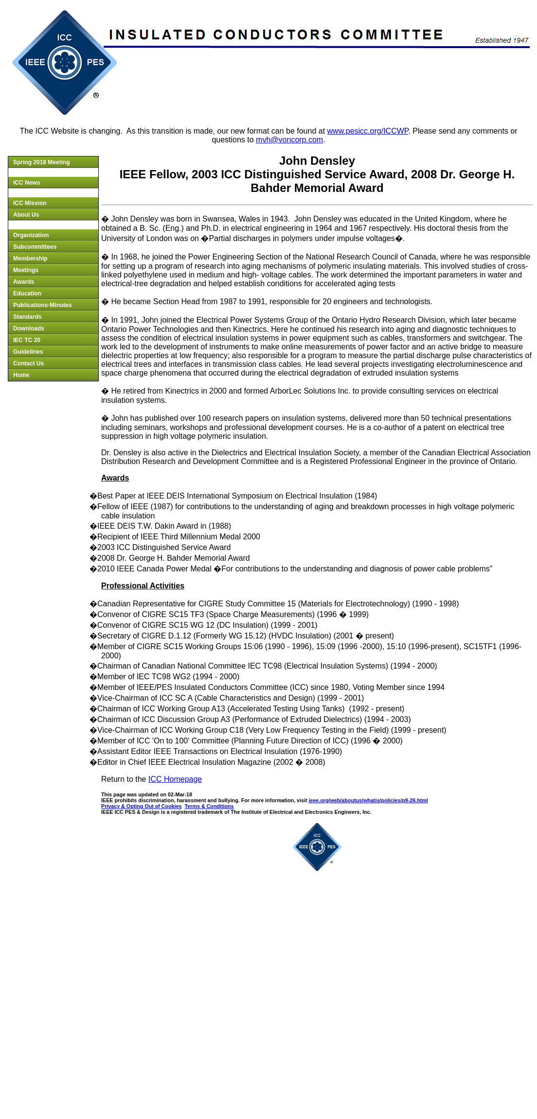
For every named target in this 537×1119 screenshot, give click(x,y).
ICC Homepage (175, 779)
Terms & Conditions (209, 806)
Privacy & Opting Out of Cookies (141, 806)
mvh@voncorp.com (289, 140)
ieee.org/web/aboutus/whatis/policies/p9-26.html (368, 800)
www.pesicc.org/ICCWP (368, 131)
